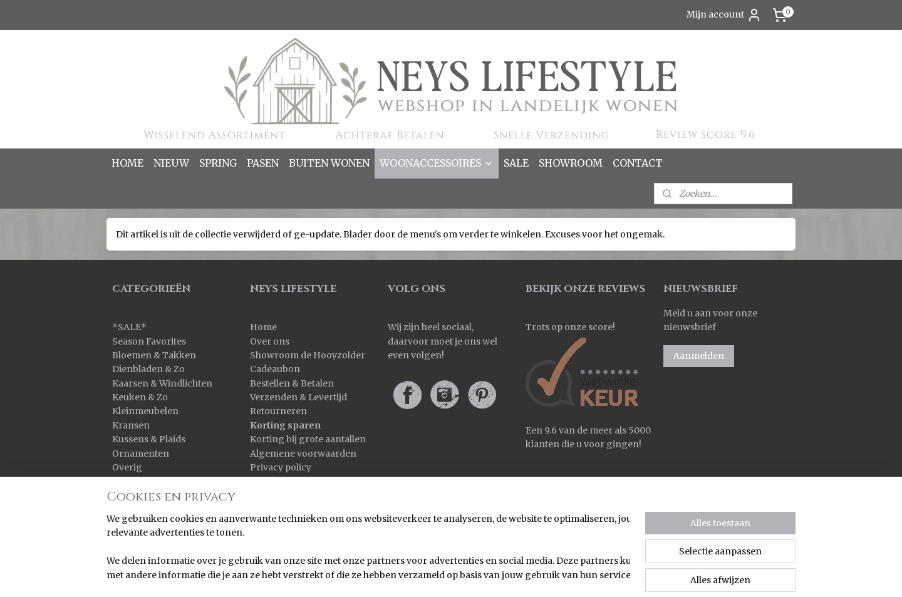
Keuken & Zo (140, 397)
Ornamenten (140, 453)
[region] (368, 547)
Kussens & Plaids (148, 439)
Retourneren (278, 411)
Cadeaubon (275, 369)
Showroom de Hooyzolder (307, 355)
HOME (127, 163)
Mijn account (724, 15)
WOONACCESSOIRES (437, 163)
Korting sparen (285, 425)
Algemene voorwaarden (303, 453)
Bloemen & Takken (155, 355)
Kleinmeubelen (145, 411)
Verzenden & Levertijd (298, 397)
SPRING (218, 163)
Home (263, 327)
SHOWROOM (571, 163)
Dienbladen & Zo (148, 369)
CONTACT (638, 163)
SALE (516, 163)
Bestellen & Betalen (292, 383)
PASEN (263, 163)
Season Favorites (149, 341)
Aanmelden (698, 355)
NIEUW (171, 163)
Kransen (131, 425)
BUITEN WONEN (329, 163)
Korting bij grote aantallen (308, 439)
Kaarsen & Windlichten (162, 383)
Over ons (269, 341)
